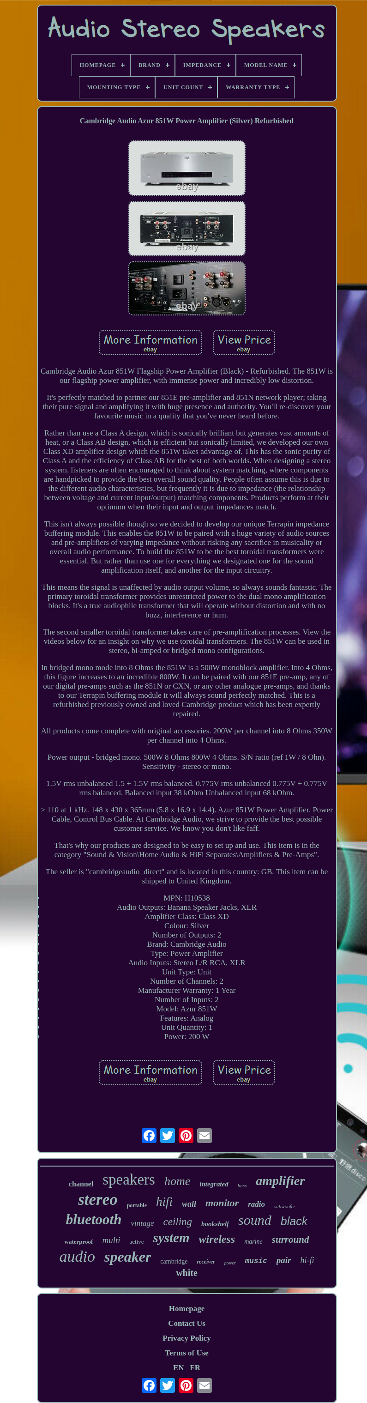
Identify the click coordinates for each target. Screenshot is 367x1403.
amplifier (280, 1180)
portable (137, 1205)
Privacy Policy (186, 1338)
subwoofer (284, 1206)
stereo (98, 1200)
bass (242, 1185)
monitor (222, 1203)
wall (189, 1204)
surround (290, 1239)
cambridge (173, 1261)
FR (195, 1367)
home (177, 1181)
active (137, 1241)
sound (254, 1220)
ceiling (177, 1222)
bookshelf (215, 1224)
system (171, 1237)
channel (81, 1184)
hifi (164, 1202)
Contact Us (186, 1323)
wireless (217, 1239)
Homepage (187, 1308)
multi (111, 1240)
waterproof (79, 1241)
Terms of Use (187, 1353)
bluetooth (94, 1219)
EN (178, 1367)
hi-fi (307, 1260)
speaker (127, 1256)
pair (284, 1260)
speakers (128, 1179)
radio (256, 1204)
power (230, 1262)
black (294, 1221)
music (256, 1261)
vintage (142, 1223)
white (187, 1273)
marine (253, 1241)
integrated (214, 1184)
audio (77, 1256)
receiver (206, 1261)
